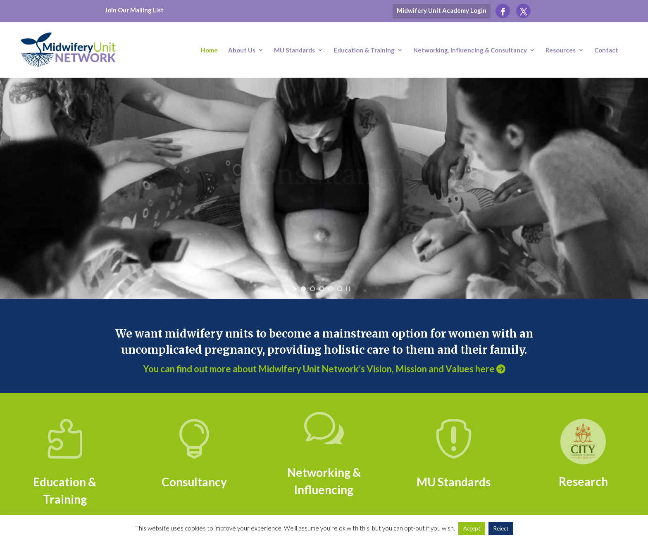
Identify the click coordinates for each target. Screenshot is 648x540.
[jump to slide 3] (321, 288)
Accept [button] (471, 528)
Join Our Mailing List (134, 10)
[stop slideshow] (348, 288)
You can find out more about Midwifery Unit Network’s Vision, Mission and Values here (324, 368)
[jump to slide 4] (330, 288)
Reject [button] (500, 528)
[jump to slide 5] (339, 288)
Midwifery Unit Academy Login (441, 10)
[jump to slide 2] (312, 288)
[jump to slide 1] (303, 288)
